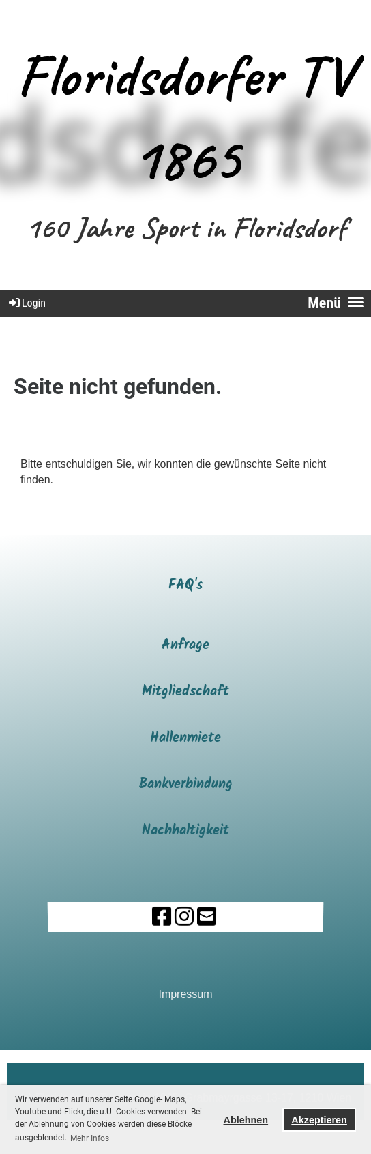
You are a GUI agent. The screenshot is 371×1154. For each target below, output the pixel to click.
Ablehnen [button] (246, 1119)
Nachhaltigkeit (185, 831)
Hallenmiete (185, 738)
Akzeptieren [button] (319, 1119)
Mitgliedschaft (185, 692)
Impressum (185, 994)
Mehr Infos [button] (89, 1138)
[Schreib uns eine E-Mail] (206, 917)
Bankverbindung (186, 784)
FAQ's (185, 585)
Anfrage (185, 645)
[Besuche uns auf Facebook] (160, 917)
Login (26, 303)
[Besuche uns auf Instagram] (183, 917)
